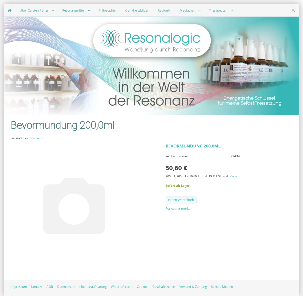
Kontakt (36, 286)
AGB (50, 286)
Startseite (36, 138)
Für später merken (179, 208)
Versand (235, 176)
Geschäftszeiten (163, 286)
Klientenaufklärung (93, 286)
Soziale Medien (222, 286)
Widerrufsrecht (122, 286)
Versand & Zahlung (193, 286)
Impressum (19, 286)
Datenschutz (66, 286)
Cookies (142, 286)
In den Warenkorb (181, 200)
